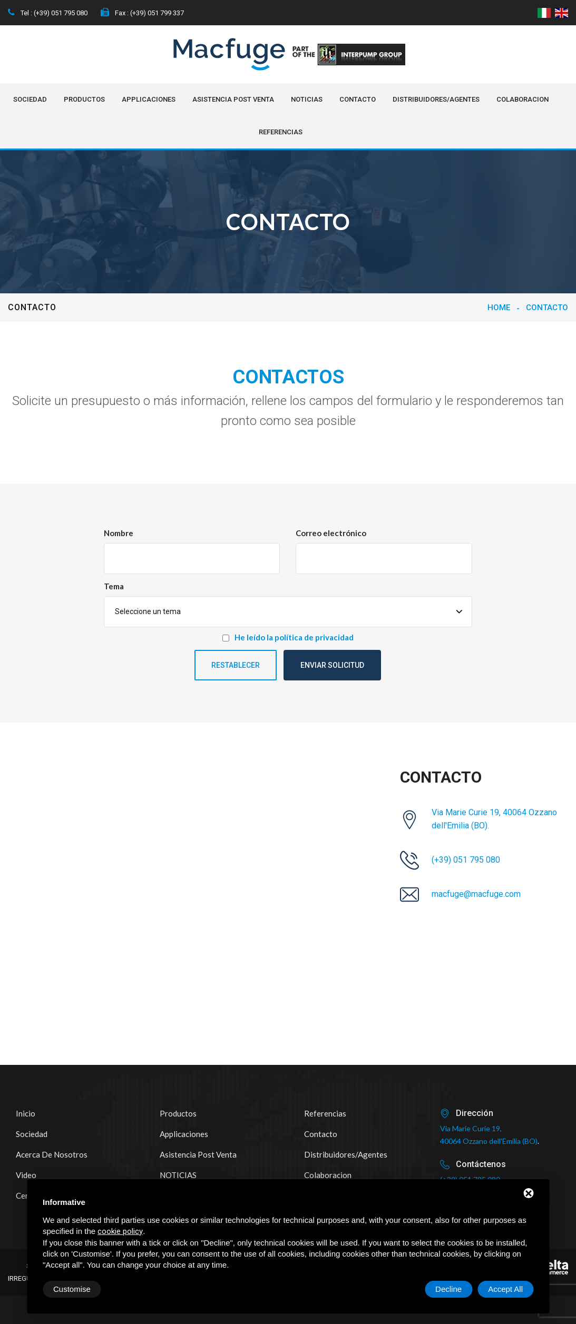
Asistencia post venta (233, 99)
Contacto (357, 99)
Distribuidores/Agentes (436, 99)
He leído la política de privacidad (294, 637)
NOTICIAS (307, 99)
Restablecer (235, 665)
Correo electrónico (331, 533)
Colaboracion (522, 99)
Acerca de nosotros (51, 1154)
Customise (72, 1289)
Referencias (280, 132)
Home (498, 307)
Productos (84, 99)
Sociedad (30, 99)
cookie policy (120, 1231)
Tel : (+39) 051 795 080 (47, 13)
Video (26, 1175)
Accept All (505, 1289)
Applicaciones (148, 99)
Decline (448, 1289)
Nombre (118, 533)
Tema (114, 586)
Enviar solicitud (332, 665)
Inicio (25, 1113)
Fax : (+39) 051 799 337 (142, 13)
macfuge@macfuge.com (476, 894)
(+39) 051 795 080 (466, 860)
